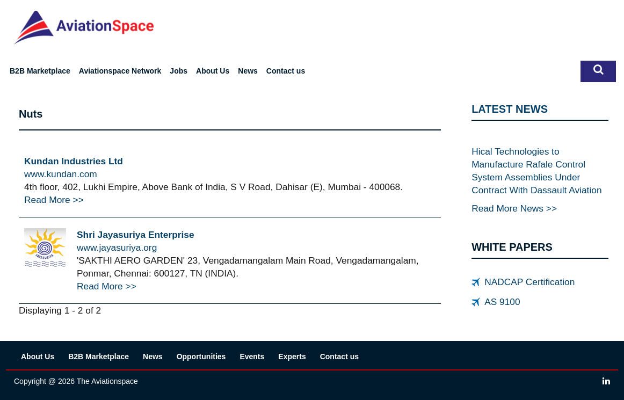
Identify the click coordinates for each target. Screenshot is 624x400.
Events (252, 356)
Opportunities (201, 356)
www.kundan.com (60, 174)
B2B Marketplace (40, 71)
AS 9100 (502, 301)
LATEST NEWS (509, 109)
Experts (292, 356)
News (248, 71)
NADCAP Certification (529, 282)
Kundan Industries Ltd (73, 161)
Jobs (178, 71)
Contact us (285, 71)
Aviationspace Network (120, 71)
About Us (212, 71)
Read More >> (54, 199)
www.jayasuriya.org (117, 247)
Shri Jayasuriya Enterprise (135, 234)
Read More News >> (514, 208)
